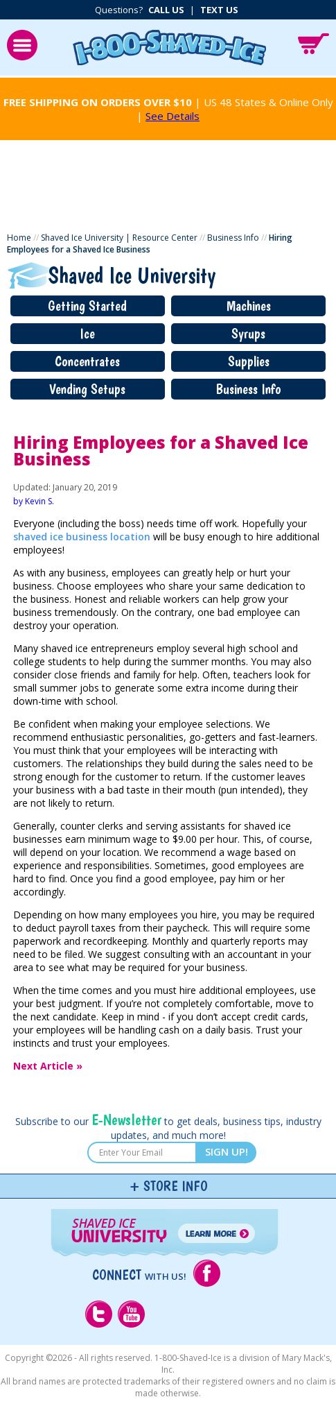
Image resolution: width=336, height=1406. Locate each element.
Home (19, 237)
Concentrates (87, 361)
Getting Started (87, 306)
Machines (249, 306)
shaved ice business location (81, 536)
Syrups (248, 333)
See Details (172, 116)
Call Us (166, 9)
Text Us (219, 9)
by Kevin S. (33, 501)
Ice (87, 333)
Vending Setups (87, 389)
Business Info (233, 237)
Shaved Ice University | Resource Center (119, 237)
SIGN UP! (226, 1151)
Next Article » (47, 1065)
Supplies (248, 361)
